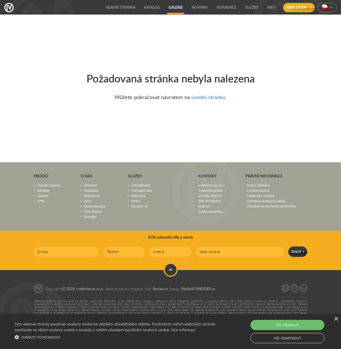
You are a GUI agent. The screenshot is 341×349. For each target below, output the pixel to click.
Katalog (43, 190)
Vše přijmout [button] (287, 325)
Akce (88, 200)
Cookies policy (258, 190)
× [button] (336, 319)
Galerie (42, 195)
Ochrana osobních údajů (266, 200)
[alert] (170, 331)
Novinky (90, 185)
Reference (92, 195)
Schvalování (140, 185)
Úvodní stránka (49, 185)
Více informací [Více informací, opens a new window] (183, 329)
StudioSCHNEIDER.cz (198, 288)
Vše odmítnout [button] (287, 338)
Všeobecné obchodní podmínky (271, 206)
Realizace (91, 190)
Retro (135, 200)
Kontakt (90, 216)
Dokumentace (95, 206)
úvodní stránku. (209, 97)
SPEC (41, 200)
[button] (116, 336)
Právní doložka (258, 185)
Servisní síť (139, 206)
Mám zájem (299, 7)
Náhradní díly (141, 190)
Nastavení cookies (261, 195)
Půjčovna (138, 195)
